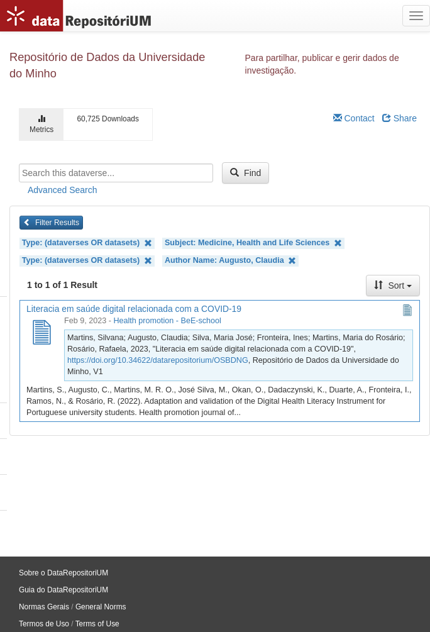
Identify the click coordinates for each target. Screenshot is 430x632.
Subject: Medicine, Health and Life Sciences (253, 243)
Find (245, 173)
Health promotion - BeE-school (167, 320)
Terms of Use (97, 623)
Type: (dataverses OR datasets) (87, 243)
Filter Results (51, 222)
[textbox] (116, 173)
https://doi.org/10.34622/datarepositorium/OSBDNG (157, 360)
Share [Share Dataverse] (399, 118)
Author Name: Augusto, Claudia (230, 260)
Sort (393, 285)
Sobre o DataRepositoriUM (63, 572)
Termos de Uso (44, 623)
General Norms (100, 606)
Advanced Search (62, 190)
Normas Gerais (44, 606)
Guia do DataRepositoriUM (63, 589)
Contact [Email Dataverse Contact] (354, 118)
